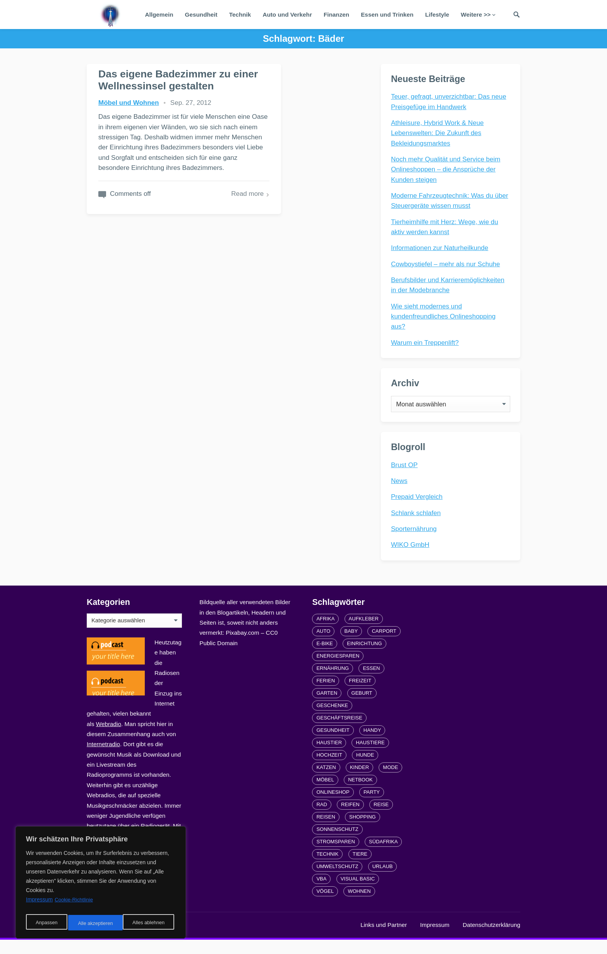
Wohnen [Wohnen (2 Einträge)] (359, 905)
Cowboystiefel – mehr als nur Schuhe (447, 265)
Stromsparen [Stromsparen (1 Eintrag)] (335, 856)
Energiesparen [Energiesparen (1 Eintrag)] (337, 670)
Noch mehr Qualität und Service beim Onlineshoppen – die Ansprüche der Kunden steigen (447, 171)
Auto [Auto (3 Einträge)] (323, 645)
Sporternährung (415, 540)
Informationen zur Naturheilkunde (441, 249)
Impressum (434, 939)
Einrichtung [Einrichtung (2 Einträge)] (364, 658)
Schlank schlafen (417, 524)
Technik (240, 14)
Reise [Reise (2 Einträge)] (381, 819)
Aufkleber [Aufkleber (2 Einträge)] (364, 633)
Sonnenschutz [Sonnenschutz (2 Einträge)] (337, 843)
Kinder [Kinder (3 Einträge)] (359, 781)
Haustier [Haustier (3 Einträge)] (329, 757)
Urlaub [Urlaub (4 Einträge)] (382, 881)
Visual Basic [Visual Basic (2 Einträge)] (358, 893)
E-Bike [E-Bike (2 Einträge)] (324, 658)
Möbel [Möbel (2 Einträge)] (325, 794)
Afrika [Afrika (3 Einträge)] (325, 633)
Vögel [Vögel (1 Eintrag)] (325, 905)
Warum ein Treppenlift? (426, 344)
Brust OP (406, 476)
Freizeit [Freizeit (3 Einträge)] (360, 695)
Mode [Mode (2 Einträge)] (390, 781)
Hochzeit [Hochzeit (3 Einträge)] (329, 769)
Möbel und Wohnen (128, 126)
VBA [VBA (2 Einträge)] (321, 893)
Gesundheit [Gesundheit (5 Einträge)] (332, 744)
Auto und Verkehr (287, 14)
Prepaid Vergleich (418, 508)
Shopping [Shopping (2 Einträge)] (362, 831)
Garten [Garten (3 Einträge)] (326, 707)
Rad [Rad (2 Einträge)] (321, 819)
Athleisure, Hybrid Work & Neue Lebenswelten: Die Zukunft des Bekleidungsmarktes (439, 135)
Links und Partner (383, 939)
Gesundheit (201, 14)
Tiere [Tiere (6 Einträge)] (360, 868)
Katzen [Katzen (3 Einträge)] (326, 781)
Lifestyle (437, 14)
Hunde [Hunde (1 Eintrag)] (365, 769)
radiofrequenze (164, 939)
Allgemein (159, 14)
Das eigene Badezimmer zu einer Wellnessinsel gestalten (151, 92)
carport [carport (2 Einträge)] (384, 645)
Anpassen (45, 923)
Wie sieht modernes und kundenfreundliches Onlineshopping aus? (445, 318)
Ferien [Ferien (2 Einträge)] (325, 695)
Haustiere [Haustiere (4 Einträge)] (370, 757)
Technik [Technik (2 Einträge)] (327, 868)
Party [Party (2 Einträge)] (372, 806)
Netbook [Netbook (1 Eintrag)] (360, 794)
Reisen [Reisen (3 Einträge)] (325, 831)
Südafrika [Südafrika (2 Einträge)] (383, 856)
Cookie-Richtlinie (75, 904)
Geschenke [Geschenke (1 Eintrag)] (332, 720)
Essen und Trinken (387, 14)
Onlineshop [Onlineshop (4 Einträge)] (332, 806)
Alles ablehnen (93, 923)
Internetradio (103, 758)
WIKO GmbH (412, 556)
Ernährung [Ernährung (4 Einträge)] (332, 682)
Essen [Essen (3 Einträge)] (371, 682)
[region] (100, 885)
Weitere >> (475, 14)
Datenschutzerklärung (491, 939)
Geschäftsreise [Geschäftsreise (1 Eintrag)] (339, 732)
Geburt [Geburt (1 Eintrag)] (362, 707)
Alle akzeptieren (148, 923)
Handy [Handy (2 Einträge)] (372, 744)
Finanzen (336, 14)
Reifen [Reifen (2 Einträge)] (350, 819)
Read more (187, 268)
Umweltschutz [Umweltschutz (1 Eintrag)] (337, 881)
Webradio (108, 738)
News (401, 492)
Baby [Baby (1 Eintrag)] (351, 645)
